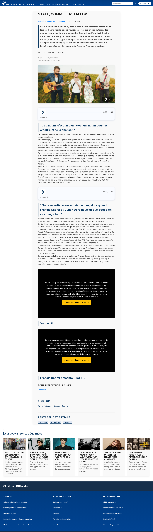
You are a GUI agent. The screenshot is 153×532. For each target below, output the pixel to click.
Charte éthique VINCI (111, 525)
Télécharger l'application (62, 519)
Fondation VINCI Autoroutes (113, 508)
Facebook (42, 390)
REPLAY (22, 5)
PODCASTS (40, 5)
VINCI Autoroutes (109, 502)
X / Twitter (55, 422)
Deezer (57, 406)
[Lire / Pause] (104, 99)
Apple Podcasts (44, 406)
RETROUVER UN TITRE (60, 5)
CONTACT (81, 5)
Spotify (65, 406)
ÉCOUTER (145, 3)
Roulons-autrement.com (112, 513)
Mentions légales (9, 513)
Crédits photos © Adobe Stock (14, 508)
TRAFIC (48, 5)
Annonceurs (57, 508)
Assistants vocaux (60, 525)
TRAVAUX (14, 5)
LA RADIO (73, 5)
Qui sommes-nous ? (60, 502)
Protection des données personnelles (17, 519)
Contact (56, 513)
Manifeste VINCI (109, 519)
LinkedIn (67, 422)
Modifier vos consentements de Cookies (18, 525)
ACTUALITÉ (30, 5)
